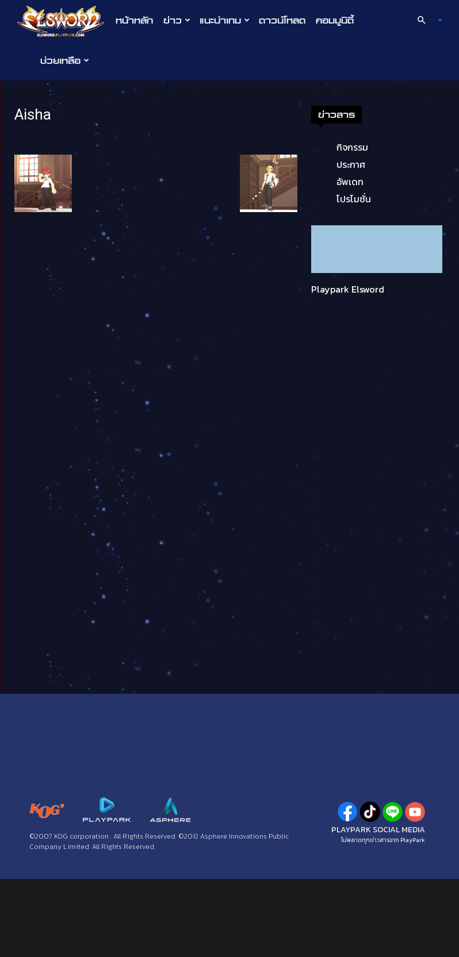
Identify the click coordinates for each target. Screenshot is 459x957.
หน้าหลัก (134, 20)
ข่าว (176, 20)
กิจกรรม (352, 147)
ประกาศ (350, 164)
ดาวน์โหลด (282, 20)
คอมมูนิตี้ (335, 20)
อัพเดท (350, 182)
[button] (425, 20)
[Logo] (63, 20)
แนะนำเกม (225, 20)
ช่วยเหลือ (64, 60)
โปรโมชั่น (353, 199)
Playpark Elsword (347, 289)
